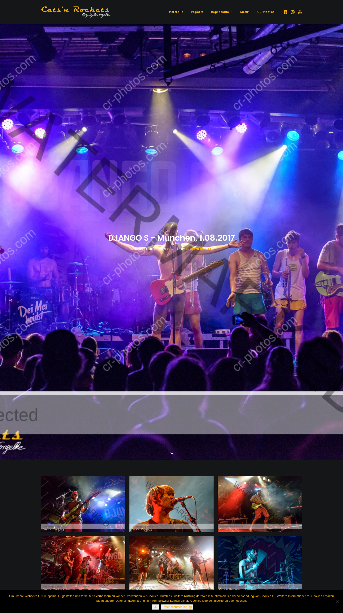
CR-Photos (266, 12)
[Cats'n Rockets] (75, 12)
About (245, 12)
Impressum (222, 12)
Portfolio (176, 12)
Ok (155, 607)
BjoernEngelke (199, 249)
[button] (286, 12)
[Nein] (337, 601)
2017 (170, 249)
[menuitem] (176, 12)
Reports (197, 12)
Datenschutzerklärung (177, 607)
